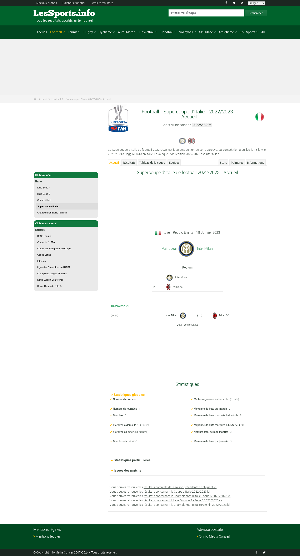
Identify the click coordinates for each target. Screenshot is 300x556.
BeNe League (44, 236)
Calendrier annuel (73, 3)
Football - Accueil (45, 166)
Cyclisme (105, 32)
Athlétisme (226, 32)
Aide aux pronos (46, 3)
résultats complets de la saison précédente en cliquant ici (180, 487)
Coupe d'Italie (44, 200)
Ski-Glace (206, 32)
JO (263, 32)
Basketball (146, 32)
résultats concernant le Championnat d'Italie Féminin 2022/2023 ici (187, 505)
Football (56, 32)
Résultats (129, 162)
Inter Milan (181, 277)
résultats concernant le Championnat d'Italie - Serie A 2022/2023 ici (187, 496)
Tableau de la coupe (152, 162)
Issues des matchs (127, 470)
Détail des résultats (187, 324)
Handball (166, 32)
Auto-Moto (126, 32)
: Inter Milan (204, 248)
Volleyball (186, 32)
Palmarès (237, 162)
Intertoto (41, 261)
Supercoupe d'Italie (47, 206)
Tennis (73, 32)
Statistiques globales (129, 394)
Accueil (42, 32)
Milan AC (178, 286)
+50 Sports (247, 32)
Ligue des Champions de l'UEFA (53, 267)
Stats (223, 162)
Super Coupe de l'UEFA (49, 286)
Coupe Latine (44, 255)
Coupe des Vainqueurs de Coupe (54, 248)
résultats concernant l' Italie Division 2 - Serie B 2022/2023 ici (183, 500)
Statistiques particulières (132, 460)
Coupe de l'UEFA (46, 242)
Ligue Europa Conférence (50, 280)
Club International (66, 223)
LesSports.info (49, 13)
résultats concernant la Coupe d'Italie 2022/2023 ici (177, 491)
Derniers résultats (101, 3)
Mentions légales (48, 536)
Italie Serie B (43, 194)
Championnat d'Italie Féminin (52, 212)
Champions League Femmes (52, 273)
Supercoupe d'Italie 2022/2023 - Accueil (88, 99)
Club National (66, 175)
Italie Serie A (43, 187)
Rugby (88, 32)
